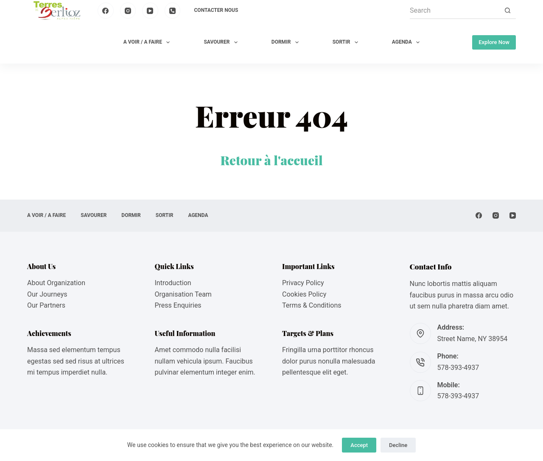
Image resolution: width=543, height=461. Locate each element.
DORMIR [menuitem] (287, 42)
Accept (359, 445)
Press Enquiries (178, 305)
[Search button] (507, 10)
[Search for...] (454, 10)
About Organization (56, 283)
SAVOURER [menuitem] (222, 42)
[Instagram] (128, 11)
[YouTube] (150, 11)
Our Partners (46, 305)
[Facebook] (106, 11)
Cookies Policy (304, 294)
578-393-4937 (458, 368)
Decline (398, 445)
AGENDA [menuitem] (407, 42)
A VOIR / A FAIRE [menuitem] (148, 42)
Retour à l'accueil (271, 160)
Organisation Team (183, 294)
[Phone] (173, 11)
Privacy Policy (303, 283)
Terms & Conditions (311, 305)
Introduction (173, 283)
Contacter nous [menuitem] (216, 10)
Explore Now (494, 42)
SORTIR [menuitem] (347, 42)
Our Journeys (47, 294)
